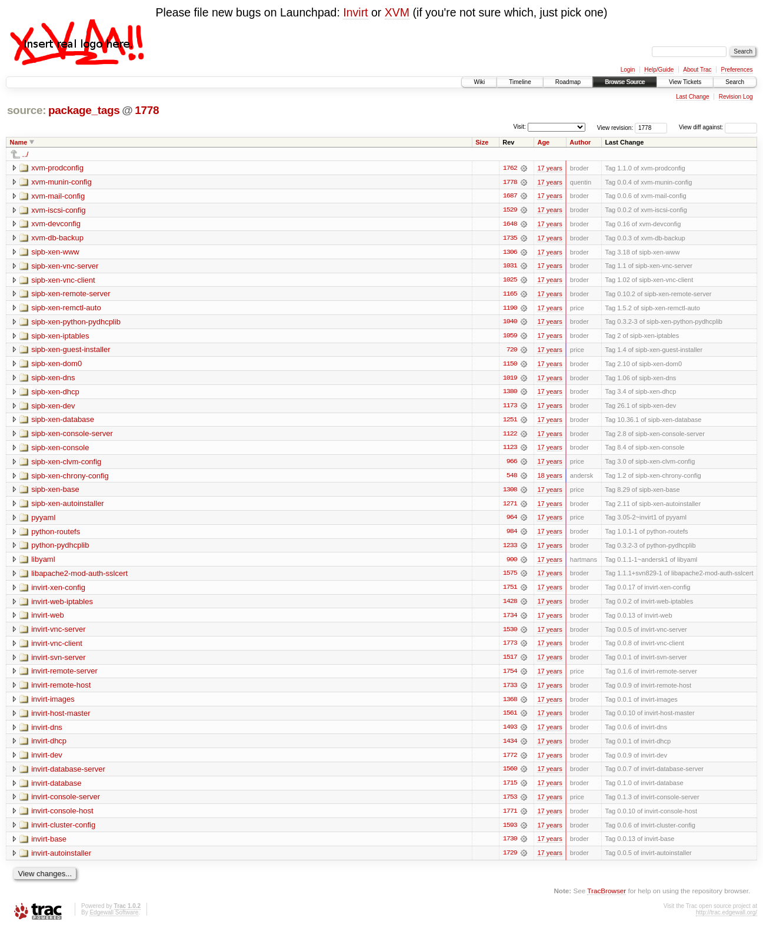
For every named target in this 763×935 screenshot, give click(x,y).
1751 (510, 591)
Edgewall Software (113, 919)
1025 (510, 281)
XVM (397, 12)
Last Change (692, 96)
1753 (510, 802)
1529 (510, 210)
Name (19, 142)
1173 (510, 408)
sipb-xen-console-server (72, 435)
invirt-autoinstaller (61, 858)
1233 (510, 549)
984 (512, 534)
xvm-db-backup (57, 238)
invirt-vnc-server (58, 633)
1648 (510, 224)
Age (543, 142)
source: (26, 110)
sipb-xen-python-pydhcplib (76, 323)
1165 (510, 295)
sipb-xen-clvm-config (66, 464)
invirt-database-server (68, 774)
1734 (510, 619)
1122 (510, 436)
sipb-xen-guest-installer (70, 351)
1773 (510, 647)
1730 (510, 845)
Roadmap (568, 82)
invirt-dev (46, 760)
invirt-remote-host (61, 689)
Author (580, 142)
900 (512, 563)
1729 (510, 859)
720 (512, 351)
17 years (549, 168)
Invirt (355, 12)
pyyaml (43, 520)
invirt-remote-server (64, 675)
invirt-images (53, 703)
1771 (510, 817)
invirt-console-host (62, 816)
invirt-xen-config (58, 591)
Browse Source (625, 82)
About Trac (697, 69)
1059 (510, 337)
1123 (510, 450)
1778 (147, 110)
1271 (510, 506)
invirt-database (56, 788)
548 (512, 478)
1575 (510, 577)
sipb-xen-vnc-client (63, 280)
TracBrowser (606, 897)
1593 (510, 831)
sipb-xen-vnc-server (64, 266)
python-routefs (55, 534)
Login (628, 69)
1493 (510, 732)
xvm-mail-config (58, 196)
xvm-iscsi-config (58, 210)
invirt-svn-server (58, 661)
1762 (510, 168)
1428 (510, 605)
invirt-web (47, 619)
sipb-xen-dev (53, 407)
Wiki (479, 82)
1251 (510, 422)
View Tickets (685, 82)
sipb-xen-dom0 (56, 365)
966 (512, 464)
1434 (510, 746)
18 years (549, 478)
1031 (510, 267)
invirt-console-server (65, 802)
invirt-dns (46, 732)
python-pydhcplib (60, 548)
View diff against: (718, 127)
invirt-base (48, 844)
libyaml (43, 562)
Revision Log (736, 96)
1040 (510, 323)
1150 (510, 365)
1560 (510, 774)
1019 (510, 379)
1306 (510, 252)
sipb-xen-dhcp (55, 393)
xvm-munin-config (61, 181)
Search (734, 82)
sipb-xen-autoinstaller (67, 506)
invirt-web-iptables (62, 605)
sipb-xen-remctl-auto (66, 308)
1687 (510, 196)
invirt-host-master (60, 717)
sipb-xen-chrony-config (70, 478)
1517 (510, 661)
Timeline (520, 82)
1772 (510, 760)
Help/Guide (659, 69)
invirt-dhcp (48, 746)
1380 (510, 393)
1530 (510, 633)
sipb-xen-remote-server (70, 294)
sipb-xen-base (55, 492)
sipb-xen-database (62, 421)
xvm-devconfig (56, 224)
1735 (510, 238)
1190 (510, 309)
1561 (510, 718)
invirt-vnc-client (56, 647)
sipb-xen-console (60, 449)
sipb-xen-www (55, 252)
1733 (510, 690)
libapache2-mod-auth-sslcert (79, 576)
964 (512, 520)
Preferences (737, 69)
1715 (510, 788)
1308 (510, 492)
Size (481, 142)
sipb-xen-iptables (60, 337)
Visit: (519, 126)
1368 (510, 704)
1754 (510, 676)
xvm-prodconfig (57, 167)
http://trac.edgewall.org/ (726, 919)
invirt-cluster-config (63, 830)
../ (25, 154)
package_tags (84, 110)
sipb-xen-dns (53, 379)
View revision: (615, 127)
